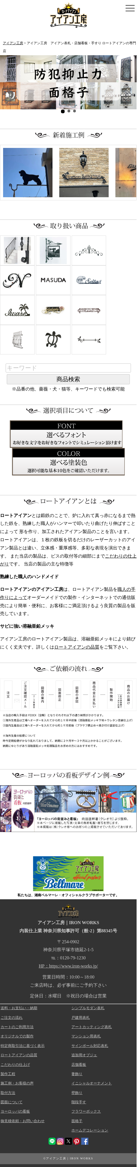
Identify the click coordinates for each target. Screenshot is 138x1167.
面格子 (76, 1121)
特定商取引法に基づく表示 (23, 1046)
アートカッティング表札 (91, 1027)
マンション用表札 (86, 1036)
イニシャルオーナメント (91, 1083)
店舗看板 (78, 1064)
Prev (7, 82)
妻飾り (76, 1074)
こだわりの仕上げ (15, 1064)
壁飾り (76, 1093)
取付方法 (8, 1093)
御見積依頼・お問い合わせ (23, 1121)
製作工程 (8, 1074)
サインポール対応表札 (89, 1046)
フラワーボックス (86, 1111)
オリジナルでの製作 (17, 1036)
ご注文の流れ (12, 1017)
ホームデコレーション (89, 1130)
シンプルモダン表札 (87, 1008)
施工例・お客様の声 (17, 1083)
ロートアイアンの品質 (76, 647)
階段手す (78, 1102)
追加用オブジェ (84, 1055)
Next (129, 82)
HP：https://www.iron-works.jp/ (68, 966)
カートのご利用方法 (17, 1027)
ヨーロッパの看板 (15, 1111)
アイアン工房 (13, 43)
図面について (12, 1102)
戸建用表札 (80, 1017)
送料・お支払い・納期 (19, 1008)
